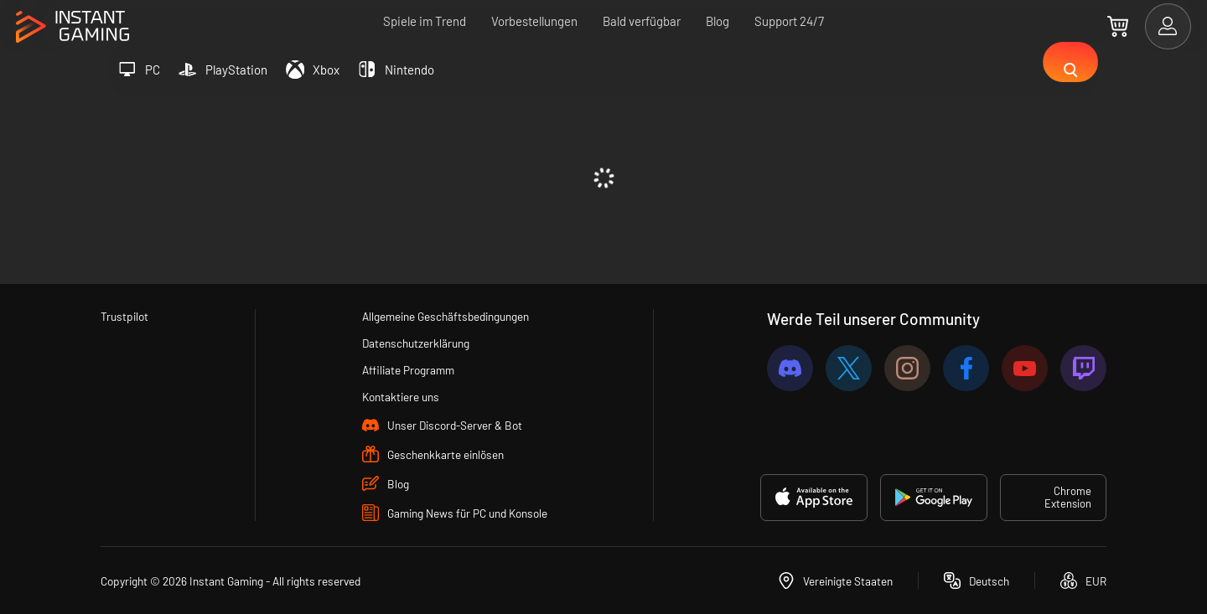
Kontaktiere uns (398, 396)
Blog (717, 20)
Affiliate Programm (406, 368)
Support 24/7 (789, 20)
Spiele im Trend (424, 20)
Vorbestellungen (534, 20)
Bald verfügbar (642, 20)
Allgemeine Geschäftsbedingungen (448, 313)
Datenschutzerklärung (414, 340)
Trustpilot (126, 313)
